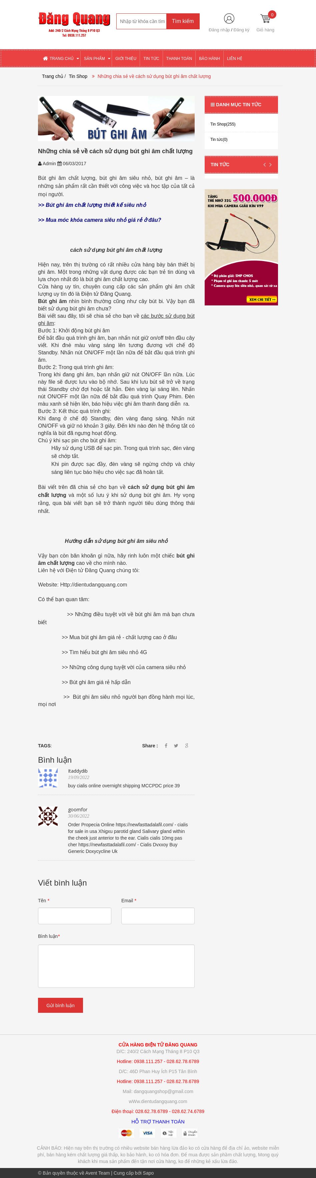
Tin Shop (78, 76)
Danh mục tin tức (236, 104)
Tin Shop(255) (223, 124)
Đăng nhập (219, 29)
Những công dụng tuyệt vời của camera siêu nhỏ (127, 667)
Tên (43, 900)
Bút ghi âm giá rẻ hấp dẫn (100, 682)
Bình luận (49, 936)
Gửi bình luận (60, 1005)
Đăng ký (242, 29)
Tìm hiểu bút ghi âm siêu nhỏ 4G (108, 652)
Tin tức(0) (219, 139)
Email (128, 900)
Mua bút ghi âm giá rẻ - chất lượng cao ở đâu (123, 637)
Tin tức (220, 164)
